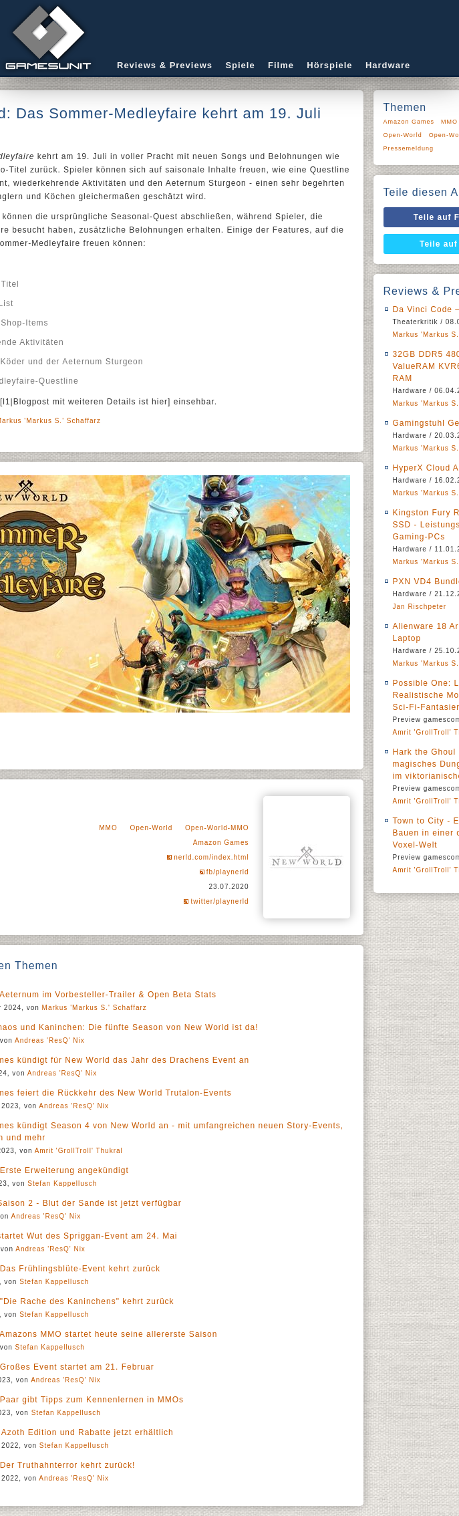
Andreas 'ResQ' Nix (50, 1040)
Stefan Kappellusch (62, 1183)
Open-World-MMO (217, 828)
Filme (281, 65)
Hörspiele (329, 65)
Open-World (151, 828)
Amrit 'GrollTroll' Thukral (79, 1150)
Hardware (387, 65)
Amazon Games (221, 842)
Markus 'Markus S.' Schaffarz (94, 1007)
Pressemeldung (409, 148)
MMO (108, 828)
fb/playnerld (227, 872)
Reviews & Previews (164, 65)
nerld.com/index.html (211, 857)
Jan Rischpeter (420, 606)
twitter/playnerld (219, 901)
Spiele (240, 65)
